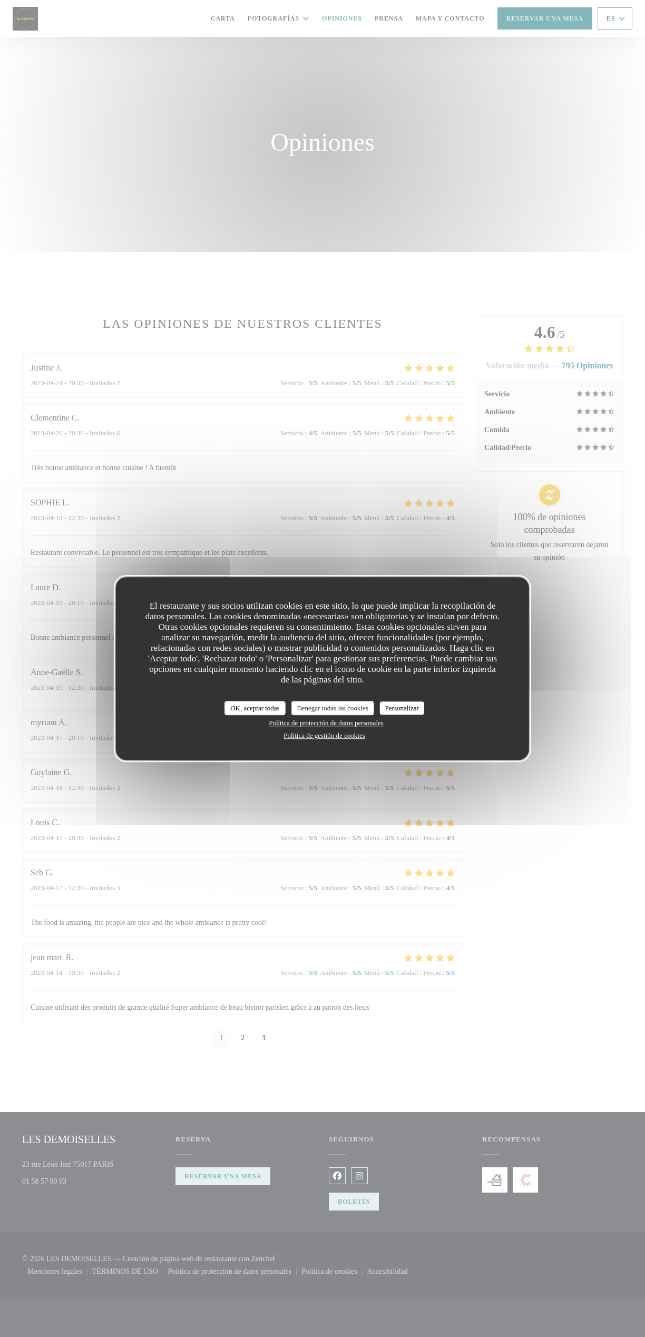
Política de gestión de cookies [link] (324, 735)
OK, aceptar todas (255, 708)
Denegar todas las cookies (332, 708)
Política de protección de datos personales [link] (326, 723)
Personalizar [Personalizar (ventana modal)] (402, 708)
